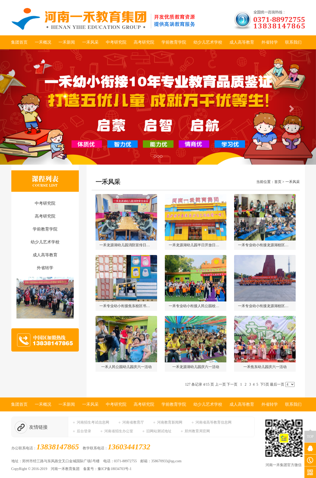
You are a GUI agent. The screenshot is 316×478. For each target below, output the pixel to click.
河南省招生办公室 (118, 431)
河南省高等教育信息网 (213, 422)
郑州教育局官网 (197, 431)
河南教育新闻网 (169, 422)
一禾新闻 (66, 42)
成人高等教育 (241, 42)
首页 (277, 182)
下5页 (264, 384)
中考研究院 (116, 42)
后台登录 (84, 431)
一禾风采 (90, 42)
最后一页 (277, 384)
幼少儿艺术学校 (207, 42)
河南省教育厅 (133, 422)
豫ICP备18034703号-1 (114, 469)
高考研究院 (144, 42)
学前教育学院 (173, 42)
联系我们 (293, 42)
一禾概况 (43, 42)
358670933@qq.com (166, 461)
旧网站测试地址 (159, 431)
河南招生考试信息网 (93, 422)
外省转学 (269, 42)
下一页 (232, 384)
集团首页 (19, 42)
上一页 (220, 384)
